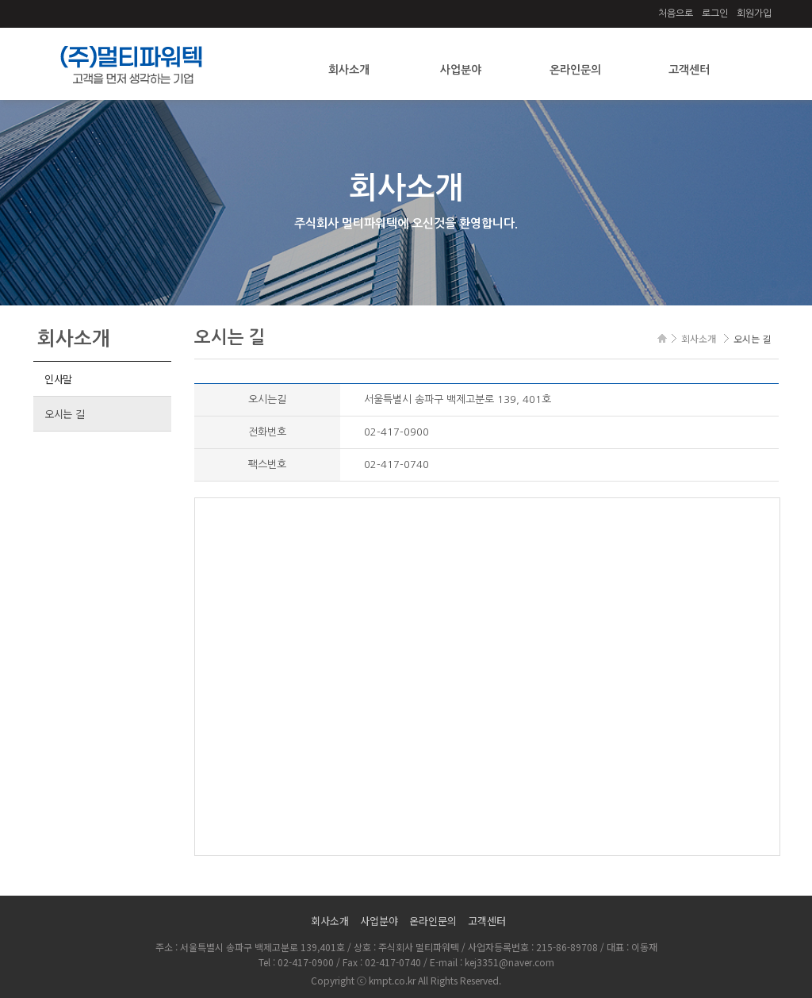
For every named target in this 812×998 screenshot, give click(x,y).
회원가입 (754, 13)
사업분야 (460, 69)
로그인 (715, 13)
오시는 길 (64, 413)
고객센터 (689, 69)
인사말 (58, 378)
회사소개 (349, 69)
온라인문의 (575, 69)
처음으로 (675, 13)
